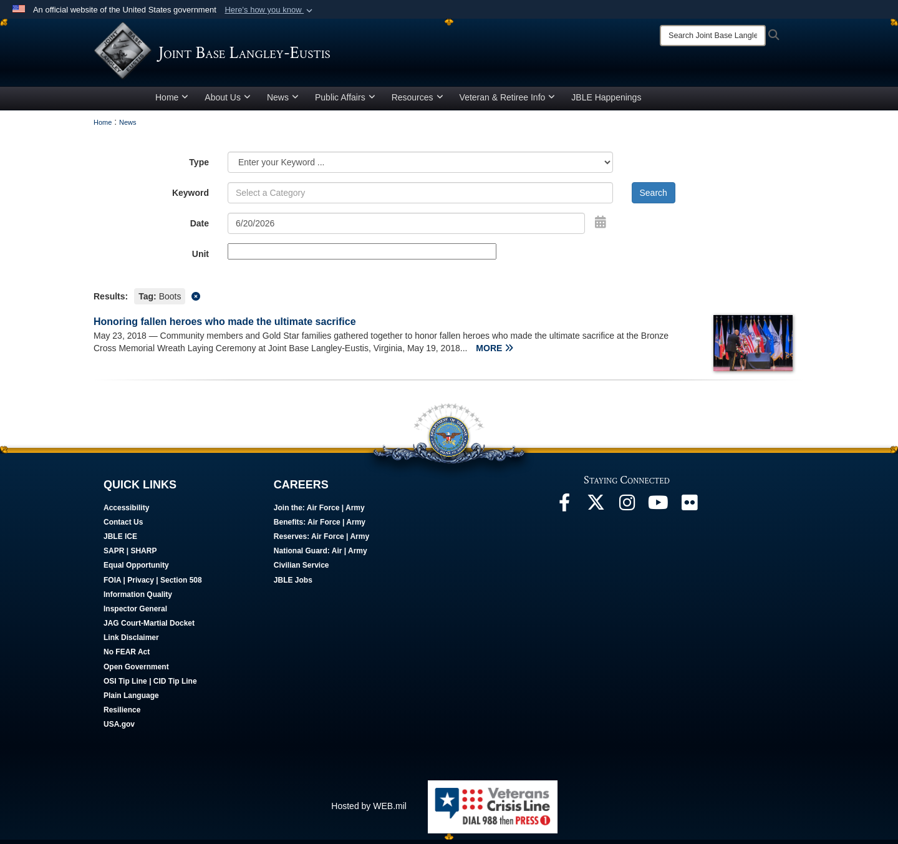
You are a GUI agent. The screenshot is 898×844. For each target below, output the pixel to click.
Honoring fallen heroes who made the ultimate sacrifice (225, 326)
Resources (417, 102)
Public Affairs (345, 102)
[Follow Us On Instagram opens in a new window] (626, 510)
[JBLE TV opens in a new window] (658, 510)
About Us (228, 102)
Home (171, 102)
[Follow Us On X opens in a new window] (595, 510)
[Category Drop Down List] (420, 166)
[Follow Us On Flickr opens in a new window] (689, 510)
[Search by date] (406, 227)
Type (199, 167)
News (283, 102)
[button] (269, 10)
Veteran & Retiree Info (508, 102)
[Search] (713, 35)
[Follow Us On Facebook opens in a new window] (564, 510)
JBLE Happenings (606, 102)
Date (199, 228)
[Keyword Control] (420, 197)
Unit (200, 258)
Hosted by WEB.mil (369, 810)
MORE (494, 352)
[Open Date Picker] (600, 226)
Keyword (190, 197)
